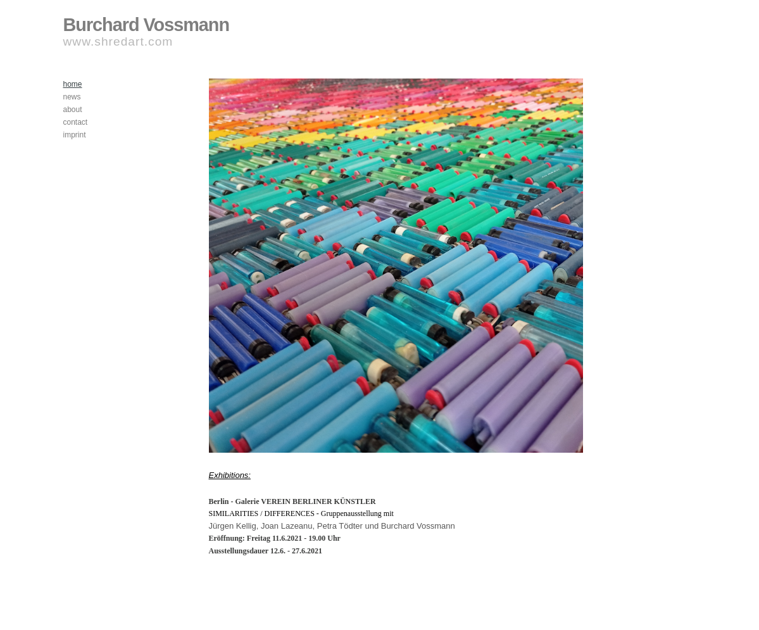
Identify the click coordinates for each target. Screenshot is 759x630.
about (72, 109)
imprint (74, 134)
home (72, 84)
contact (75, 122)
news (72, 96)
